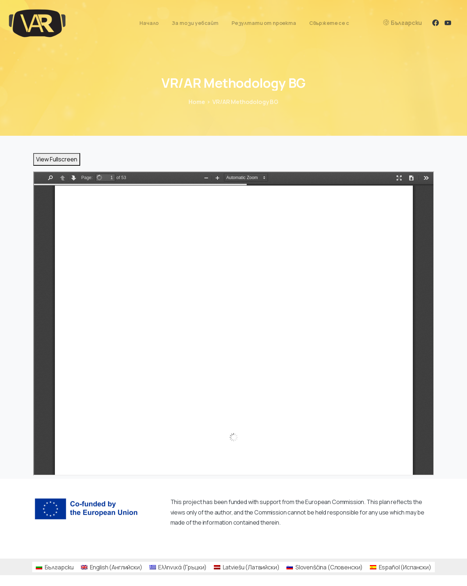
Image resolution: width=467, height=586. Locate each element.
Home (197, 102)
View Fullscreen (56, 159)
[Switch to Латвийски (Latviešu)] (246, 567)
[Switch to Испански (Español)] (400, 567)
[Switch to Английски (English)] (111, 567)
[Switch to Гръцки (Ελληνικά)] (178, 567)
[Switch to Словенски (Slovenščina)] (324, 567)
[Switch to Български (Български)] (54, 567)
